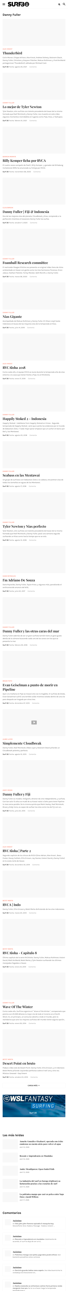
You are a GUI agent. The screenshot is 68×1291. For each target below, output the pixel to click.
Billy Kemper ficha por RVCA (24, 160)
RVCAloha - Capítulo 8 (20, 953)
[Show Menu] (3, 4)
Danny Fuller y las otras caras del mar (31, 631)
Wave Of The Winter (18, 1006)
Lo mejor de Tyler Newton (22, 106)
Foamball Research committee (25, 262)
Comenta (33, 67)
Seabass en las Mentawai (21, 475)
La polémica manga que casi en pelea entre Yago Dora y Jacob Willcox (42, 1195)
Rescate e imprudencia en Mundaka (36, 1156)
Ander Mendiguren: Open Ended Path (37, 1169)
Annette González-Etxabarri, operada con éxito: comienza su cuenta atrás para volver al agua (41, 1142)
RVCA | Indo (12, 904)
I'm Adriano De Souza (19, 580)
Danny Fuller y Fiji (16, 794)
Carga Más (33, 1085)
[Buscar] (64, 4)
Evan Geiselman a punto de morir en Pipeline (30, 687)
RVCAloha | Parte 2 (17, 850)
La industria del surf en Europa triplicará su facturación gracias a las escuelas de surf (40, 1182)
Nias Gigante (12, 316)
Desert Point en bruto (19, 1063)
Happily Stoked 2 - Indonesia (24, 418)
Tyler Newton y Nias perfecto (24, 526)
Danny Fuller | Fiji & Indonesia (26, 211)
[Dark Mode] (59, 4)
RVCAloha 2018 (14, 367)
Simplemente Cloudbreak (22, 743)
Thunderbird (12, 53)
